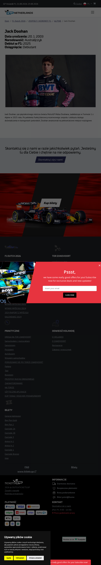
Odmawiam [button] (20, 558)
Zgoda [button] (8, 558)
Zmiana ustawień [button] (35, 558)
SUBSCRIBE (69, 295)
